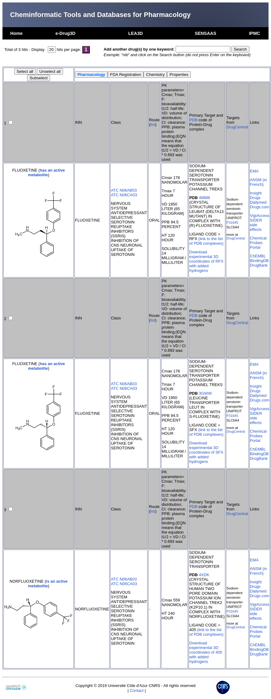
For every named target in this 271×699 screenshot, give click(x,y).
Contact (137, 690)
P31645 (232, 222)
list (152, 124)
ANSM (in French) (258, 182)
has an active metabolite (46, 172)
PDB (193, 120)
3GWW (205, 393)
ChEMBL (258, 256)
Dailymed (258, 202)
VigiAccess (259, 215)
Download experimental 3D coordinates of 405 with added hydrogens (205, 652)
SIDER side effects (256, 225)
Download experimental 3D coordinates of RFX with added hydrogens (206, 261)
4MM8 (204, 197)
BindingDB (259, 260)
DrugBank (259, 265)
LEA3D (135, 33)
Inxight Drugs (256, 195)
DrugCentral (237, 127)
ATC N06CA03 (124, 195)
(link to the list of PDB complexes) (206, 241)
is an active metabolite (48, 583)
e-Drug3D (66, 33)
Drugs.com (259, 207)
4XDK (204, 574)
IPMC (254, 33)
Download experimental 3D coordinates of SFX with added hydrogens (206, 452)
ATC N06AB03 (124, 190)
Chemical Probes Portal (258, 243)
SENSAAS (205, 33)
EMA (254, 171)
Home (16, 33)
